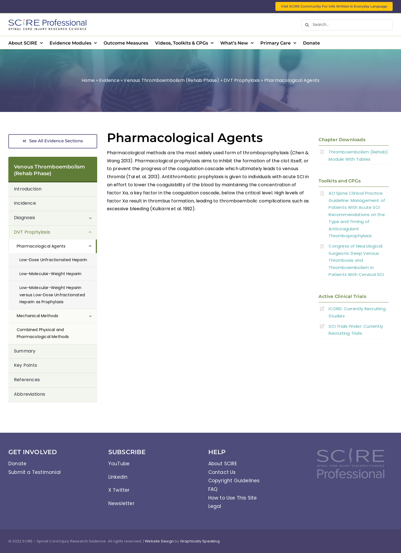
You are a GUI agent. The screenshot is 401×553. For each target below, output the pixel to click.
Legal (214, 506)
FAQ (213, 489)
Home (88, 80)
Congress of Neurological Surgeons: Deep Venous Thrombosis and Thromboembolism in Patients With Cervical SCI (356, 260)
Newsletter (121, 503)
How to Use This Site (232, 498)
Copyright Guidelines (234, 480)
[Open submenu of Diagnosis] (93, 218)
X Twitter (119, 490)
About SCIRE (222, 463)
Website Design (159, 541)
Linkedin (118, 477)
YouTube (118, 463)
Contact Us (222, 472)
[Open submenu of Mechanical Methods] (93, 316)
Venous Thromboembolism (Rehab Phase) (171, 80)
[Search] (306, 24)
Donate (17, 463)
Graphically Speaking (200, 541)
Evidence (109, 80)
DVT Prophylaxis (242, 80)
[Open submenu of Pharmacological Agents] (93, 246)
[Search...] (347, 24)
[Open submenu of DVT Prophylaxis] (93, 232)
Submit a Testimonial (34, 472)
